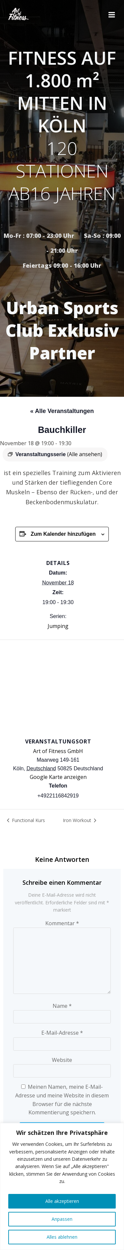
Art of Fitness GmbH (58, 751)
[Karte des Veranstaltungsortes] (62, 688)
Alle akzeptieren (62, 1201)
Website (62, 1060)
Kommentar (62, 923)
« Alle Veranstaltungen (62, 411)
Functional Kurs (28, 820)
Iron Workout (78, 820)
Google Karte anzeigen (58, 777)
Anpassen (62, 1219)
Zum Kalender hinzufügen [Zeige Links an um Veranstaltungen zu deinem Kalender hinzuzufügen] (63, 534)
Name (62, 1005)
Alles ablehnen (62, 1237)
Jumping (58, 626)
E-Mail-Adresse (62, 1032)
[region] (62, 1186)
